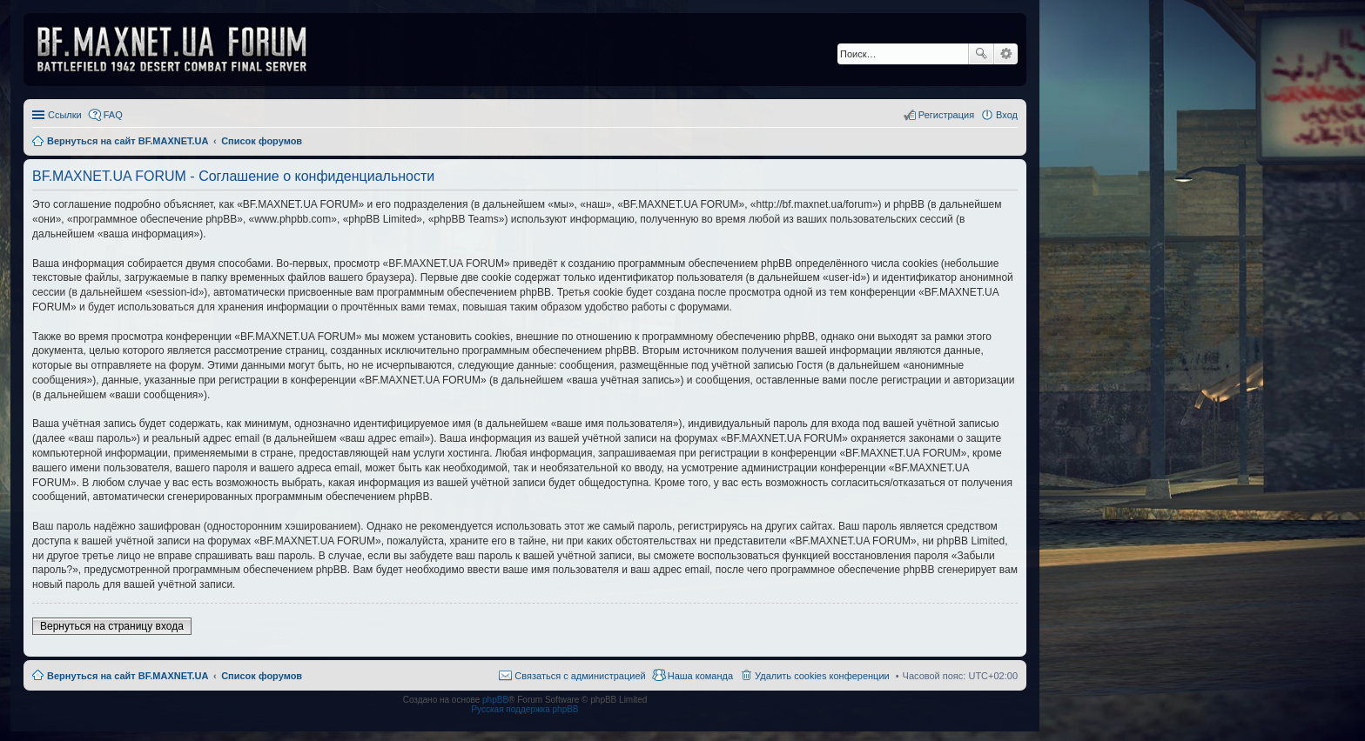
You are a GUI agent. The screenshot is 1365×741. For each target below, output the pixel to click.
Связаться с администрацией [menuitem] (579, 676)
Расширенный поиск (1006, 53)
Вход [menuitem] (1007, 115)
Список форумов (261, 676)
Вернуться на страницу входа (112, 626)
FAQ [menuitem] (113, 115)
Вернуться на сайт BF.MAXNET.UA (127, 676)
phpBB (495, 699)
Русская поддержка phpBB (524, 709)
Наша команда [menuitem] (700, 676)
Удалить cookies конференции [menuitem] (822, 676)
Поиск (981, 53)
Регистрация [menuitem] (946, 115)
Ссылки (65, 115)
